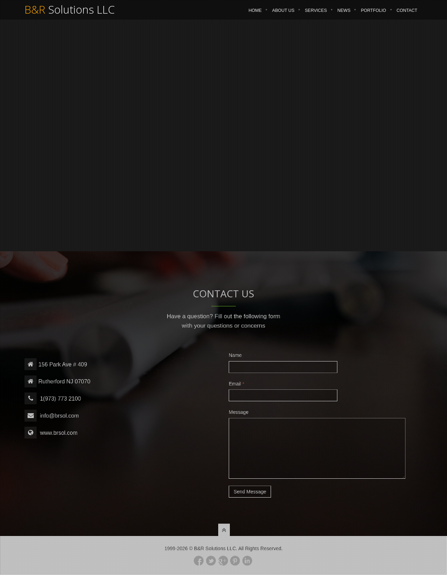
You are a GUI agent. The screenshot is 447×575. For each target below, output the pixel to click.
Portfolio (373, 13)
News (344, 13)
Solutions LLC (69, 12)
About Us (283, 13)
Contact (407, 13)
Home (255, 13)
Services (316, 13)
